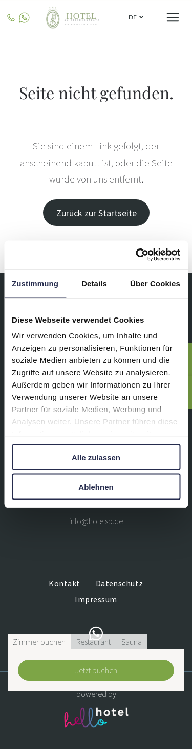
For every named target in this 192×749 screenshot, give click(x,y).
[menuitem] (64, 583)
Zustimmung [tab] (35, 283)
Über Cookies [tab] (155, 283)
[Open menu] (172, 17)
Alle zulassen (96, 456)
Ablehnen (95, 487)
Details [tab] (94, 283)
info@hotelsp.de (96, 521)
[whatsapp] (96, 635)
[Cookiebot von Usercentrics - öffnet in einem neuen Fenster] (136, 255)
